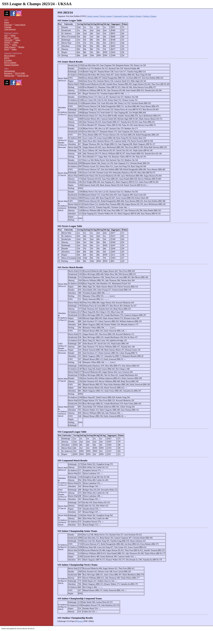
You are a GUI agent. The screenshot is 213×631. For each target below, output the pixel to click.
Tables (12, 35)
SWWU (7, 42)
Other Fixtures (10, 47)
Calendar (7, 27)
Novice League (106, 16)
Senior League (93, 16)
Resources (8, 73)
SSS (5, 35)
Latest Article (20, 25)
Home (6, 22)
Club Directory (10, 29)
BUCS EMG (20, 73)
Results (80, 621)
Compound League (120, 16)
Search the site (23, 75)
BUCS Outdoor (10, 62)
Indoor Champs (135, 16)
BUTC (6, 58)
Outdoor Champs (149, 16)
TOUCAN (8, 40)
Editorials (8, 25)
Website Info (9, 75)
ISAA (6, 49)
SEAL (6, 45)
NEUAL (7, 38)
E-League (8, 60)
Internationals (9, 71)
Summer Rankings (11, 65)
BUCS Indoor (9, 55)
